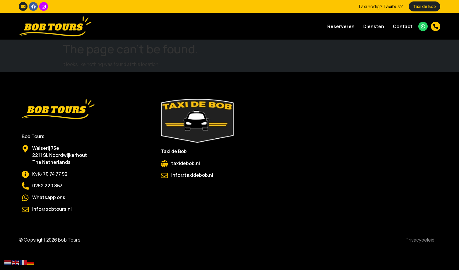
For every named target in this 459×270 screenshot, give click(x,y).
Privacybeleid (420, 240)
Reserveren (340, 26)
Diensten (373, 26)
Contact (402, 26)
